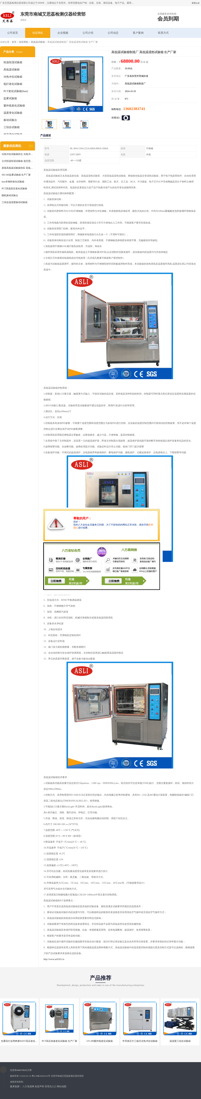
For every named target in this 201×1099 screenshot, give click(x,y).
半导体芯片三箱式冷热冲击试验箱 (139, 1041)
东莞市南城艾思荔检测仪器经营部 (67, 1076)
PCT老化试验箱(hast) (16, 91)
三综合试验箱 (12, 127)
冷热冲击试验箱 (13, 76)
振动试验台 (10, 120)
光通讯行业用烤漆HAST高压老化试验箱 (21, 1041)
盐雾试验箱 (10, 98)
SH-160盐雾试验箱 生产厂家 (16, 175)
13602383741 (134, 108)
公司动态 (113, 32)
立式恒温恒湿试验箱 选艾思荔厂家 (18, 161)
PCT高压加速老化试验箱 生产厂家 (59, 1041)
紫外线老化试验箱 (14, 105)
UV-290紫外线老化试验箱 (100, 1041)
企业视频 (62, 32)
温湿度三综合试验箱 (180, 1041)
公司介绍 (88, 32)
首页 (14, 42)
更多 (31, 146)
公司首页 (12, 32)
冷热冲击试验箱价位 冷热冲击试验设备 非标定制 (18, 154)
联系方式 (163, 32)
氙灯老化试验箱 (13, 84)
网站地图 (61, 1086)
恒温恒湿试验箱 (13, 62)
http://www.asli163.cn (54, 959)
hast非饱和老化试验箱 (13, 181)
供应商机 (37, 32)
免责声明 (39, 1086)
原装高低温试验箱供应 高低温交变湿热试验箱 (18, 168)
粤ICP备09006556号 (41, 1076)
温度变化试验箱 (13, 112)
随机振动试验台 (10, 195)
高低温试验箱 (38, 42)
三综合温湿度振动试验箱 (14, 202)
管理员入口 (50, 1086)
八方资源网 (28, 1086)
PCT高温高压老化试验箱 (14, 188)
